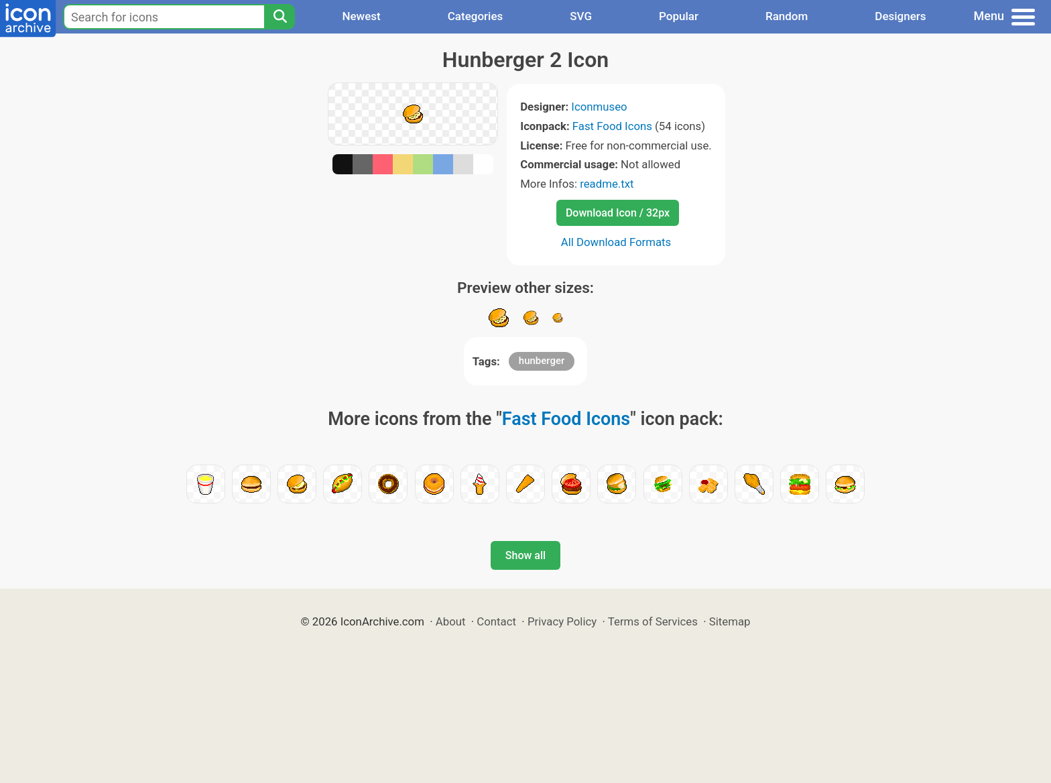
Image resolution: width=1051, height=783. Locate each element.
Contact (496, 621)
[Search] (279, 16)
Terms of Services (653, 621)
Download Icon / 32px (618, 212)
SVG (581, 16)
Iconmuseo (599, 106)
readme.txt (606, 183)
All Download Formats (616, 242)
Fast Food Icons (612, 126)
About (451, 621)
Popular (678, 16)
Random (786, 16)
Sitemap (730, 621)
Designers (900, 16)
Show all (525, 555)
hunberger (542, 361)
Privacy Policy (562, 621)
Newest (361, 16)
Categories (475, 16)
